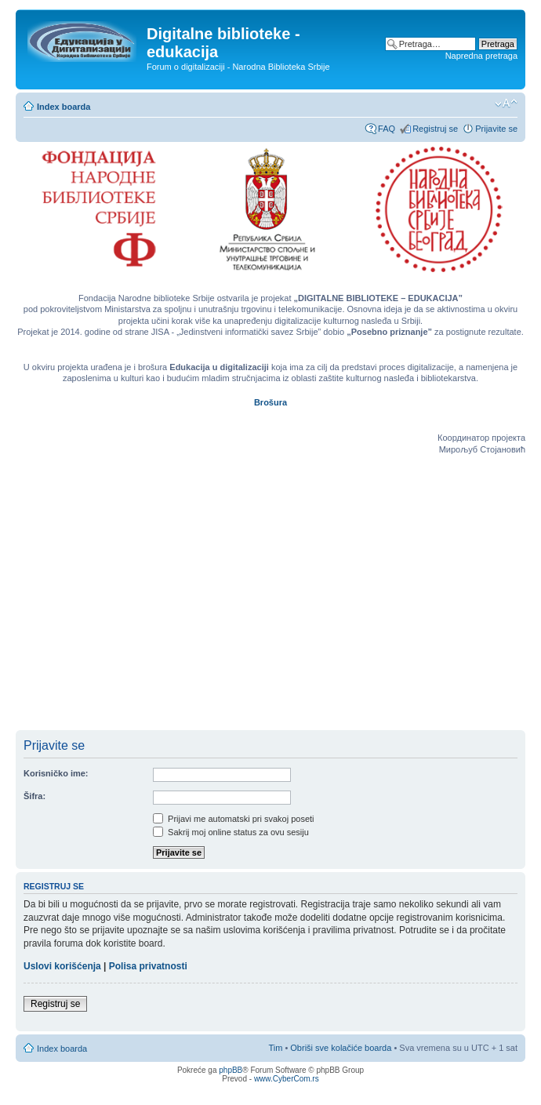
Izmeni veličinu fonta (506, 103)
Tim (275, 1047)
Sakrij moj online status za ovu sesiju (231, 832)
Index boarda (63, 106)
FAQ (386, 128)
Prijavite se (496, 128)
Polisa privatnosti (148, 966)
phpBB (230, 1070)
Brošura (270, 402)
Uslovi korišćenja (62, 966)
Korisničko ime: (56, 773)
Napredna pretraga (481, 55)
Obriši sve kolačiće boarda (340, 1047)
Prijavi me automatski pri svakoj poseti (233, 818)
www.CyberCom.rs (286, 1078)
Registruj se (435, 128)
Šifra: (34, 796)
